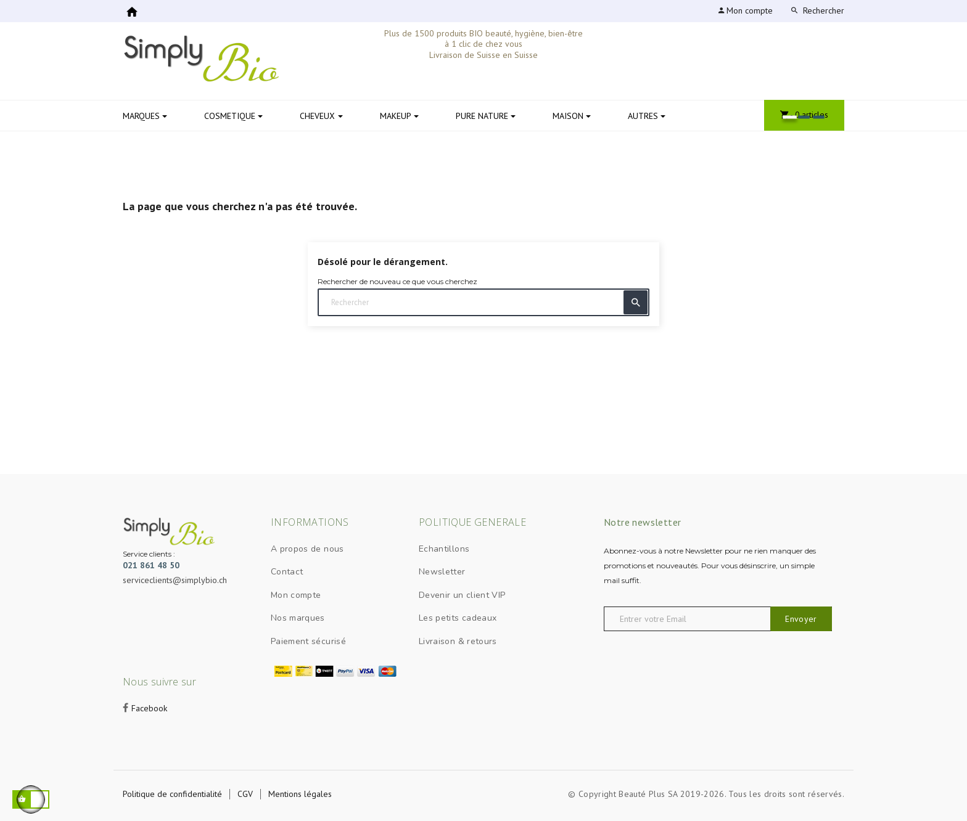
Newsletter (442, 572)
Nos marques (298, 618)
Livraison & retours (458, 641)
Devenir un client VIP (462, 595)
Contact (287, 572)
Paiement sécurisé (308, 641)
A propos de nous (307, 549)
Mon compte (296, 595)
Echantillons (444, 549)
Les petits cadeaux (457, 618)
